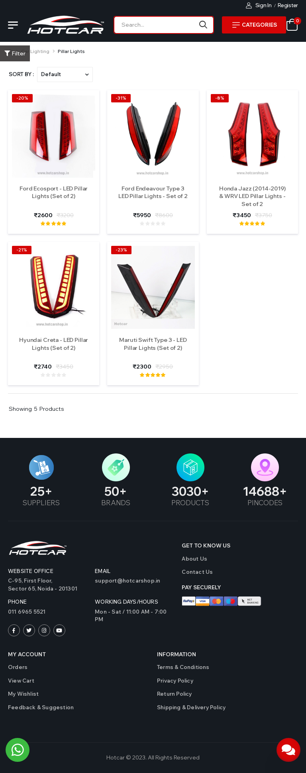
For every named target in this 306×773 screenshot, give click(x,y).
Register (288, 5)
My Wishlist (23, 694)
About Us (194, 558)
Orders (17, 667)
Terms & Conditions (183, 667)
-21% (21, 250)
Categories (254, 25)
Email (102, 571)
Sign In (259, 5)
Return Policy (174, 694)
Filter (15, 53)
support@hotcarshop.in (127, 580)
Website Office (30, 571)
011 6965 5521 (27, 611)
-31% (121, 98)
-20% (22, 98)
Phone (17, 601)
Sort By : (21, 74)
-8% (219, 98)
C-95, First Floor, (47, 585)
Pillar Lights (71, 51)
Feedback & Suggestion (41, 707)
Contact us (197, 572)
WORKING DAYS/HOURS (126, 601)
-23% (121, 250)
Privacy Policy (175, 680)
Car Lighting (35, 51)
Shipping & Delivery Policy (191, 707)
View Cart (21, 680)
